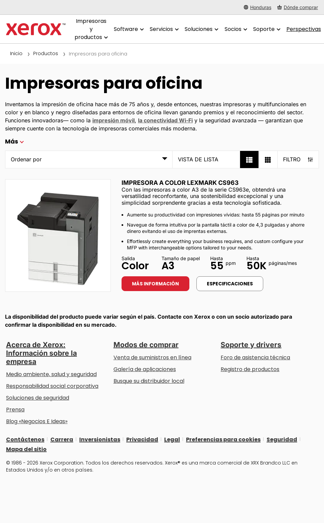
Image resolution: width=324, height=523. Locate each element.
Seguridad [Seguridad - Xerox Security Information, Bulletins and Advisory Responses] (282, 439)
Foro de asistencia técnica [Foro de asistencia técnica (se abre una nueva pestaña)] (255, 357)
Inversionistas (99, 439)
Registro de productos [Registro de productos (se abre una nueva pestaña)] (250, 369)
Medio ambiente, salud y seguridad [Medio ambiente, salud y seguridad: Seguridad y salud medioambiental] (51, 374)
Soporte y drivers (251, 344)
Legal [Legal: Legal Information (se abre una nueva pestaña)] (172, 439)
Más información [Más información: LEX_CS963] (155, 283)
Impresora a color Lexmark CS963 (180, 182)
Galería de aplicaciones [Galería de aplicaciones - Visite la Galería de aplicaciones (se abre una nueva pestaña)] (144, 369)
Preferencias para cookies (223, 439)
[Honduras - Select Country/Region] (257, 7)
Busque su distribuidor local (148, 381)
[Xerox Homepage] (35, 29)
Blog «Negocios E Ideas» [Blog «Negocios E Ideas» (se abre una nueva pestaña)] (36, 421)
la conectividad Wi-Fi (165, 120)
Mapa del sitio (26, 449)
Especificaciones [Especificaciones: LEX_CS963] (230, 283)
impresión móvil (113, 120)
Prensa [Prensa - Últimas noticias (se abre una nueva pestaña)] (15, 409)
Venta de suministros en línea (152, 357)
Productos (45, 53)
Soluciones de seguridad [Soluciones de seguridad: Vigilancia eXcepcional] (37, 398)
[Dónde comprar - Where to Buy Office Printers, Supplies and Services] (297, 7)
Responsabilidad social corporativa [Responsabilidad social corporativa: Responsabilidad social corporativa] (52, 386)
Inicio (16, 53)
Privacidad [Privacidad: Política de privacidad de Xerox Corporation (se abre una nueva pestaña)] (142, 439)
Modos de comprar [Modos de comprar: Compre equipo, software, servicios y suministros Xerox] (146, 344)
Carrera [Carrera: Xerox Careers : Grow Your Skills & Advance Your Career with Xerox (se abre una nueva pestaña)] (61, 439)
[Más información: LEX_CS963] (58, 235)
